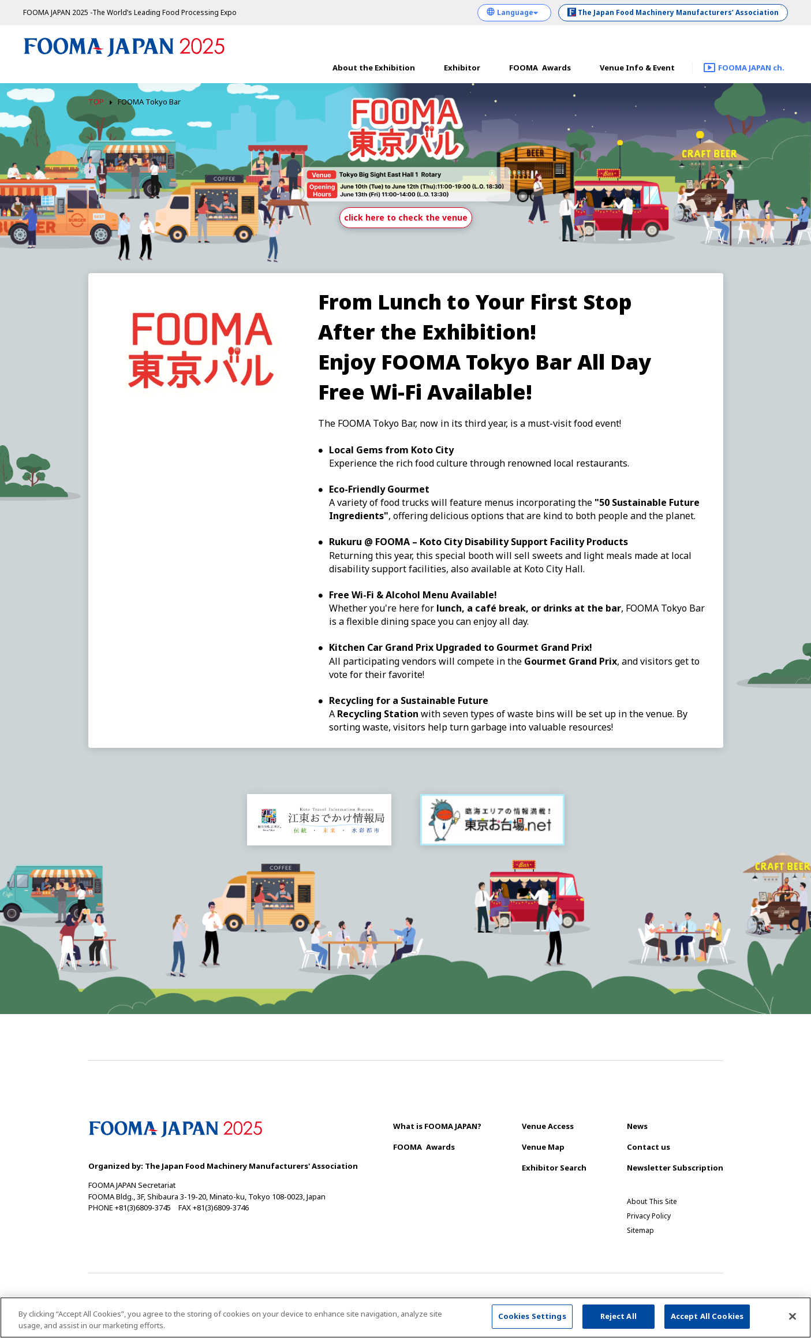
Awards (540, 67)
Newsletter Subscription (675, 1167)
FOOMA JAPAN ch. (751, 67)
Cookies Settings (532, 1319)
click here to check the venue (406, 217)
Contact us (648, 1147)
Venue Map (543, 1147)
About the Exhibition (373, 67)
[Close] (792, 1319)
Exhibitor (462, 67)
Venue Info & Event (637, 67)
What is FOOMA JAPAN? (437, 1126)
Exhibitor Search (554, 1167)
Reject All (618, 1319)
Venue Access (548, 1126)
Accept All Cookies (707, 1319)
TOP (96, 102)
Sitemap (640, 1230)
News (637, 1126)
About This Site (652, 1201)
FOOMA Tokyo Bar (149, 102)
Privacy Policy (649, 1216)
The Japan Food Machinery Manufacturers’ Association (678, 12)
